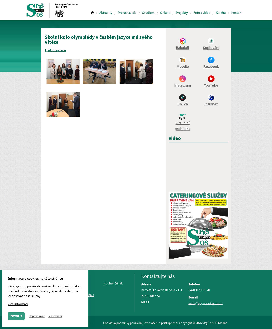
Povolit (16, 316)
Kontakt (237, 13)
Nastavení (55, 316)
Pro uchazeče (127, 13)
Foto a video (201, 13)
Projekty (182, 13)
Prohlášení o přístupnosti (161, 323)
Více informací (18, 304)
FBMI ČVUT (60, 6)
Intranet (211, 104)
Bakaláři (182, 47)
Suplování (211, 47)
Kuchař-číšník (113, 283)
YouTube (211, 85)
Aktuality (105, 13)
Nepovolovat (37, 316)
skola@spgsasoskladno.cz (205, 303)
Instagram (182, 85)
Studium (148, 13)
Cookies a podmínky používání (122, 323)
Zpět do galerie (55, 50)
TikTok (182, 104)
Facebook (211, 66)
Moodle (182, 66)
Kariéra (221, 13)
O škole (165, 13)
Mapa (145, 302)
